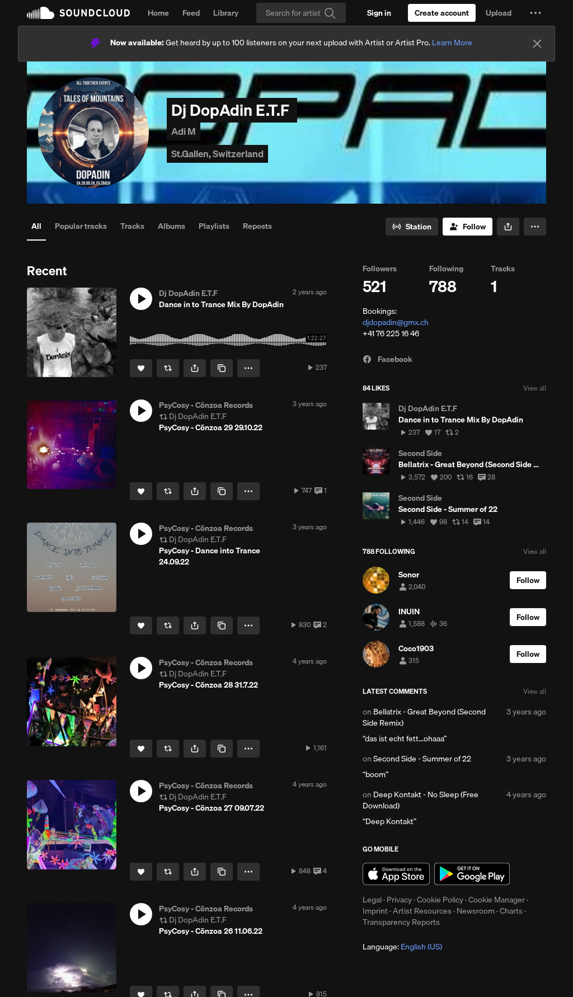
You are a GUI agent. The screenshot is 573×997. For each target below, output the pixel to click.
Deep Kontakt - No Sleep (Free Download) (420, 800)
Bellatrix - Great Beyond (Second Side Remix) (424, 717)
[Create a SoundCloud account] (442, 13)
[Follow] (467, 227)
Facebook (387, 359)
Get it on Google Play (472, 874)
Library (225, 13)
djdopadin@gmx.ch (396, 322)
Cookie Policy (440, 899)
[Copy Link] (221, 368)
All (36, 226)
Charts (511, 911)
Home (158, 13)
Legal (372, 899)
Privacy (399, 899)
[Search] (301, 13)
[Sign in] (379, 13)
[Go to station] (412, 227)
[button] (535, 13)
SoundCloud (78, 13)
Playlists (214, 226)
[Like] (141, 368)
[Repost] (168, 368)
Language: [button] (402, 946)
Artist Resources (422, 911)
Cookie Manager (496, 899)
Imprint (375, 911)
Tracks (132, 226)
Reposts (257, 226)
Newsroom (476, 911)
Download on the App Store (396, 874)
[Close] (537, 43)
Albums (171, 226)
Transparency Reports (401, 922)
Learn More (452, 42)
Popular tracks (81, 226)
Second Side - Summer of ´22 (422, 759)
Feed (191, 13)
